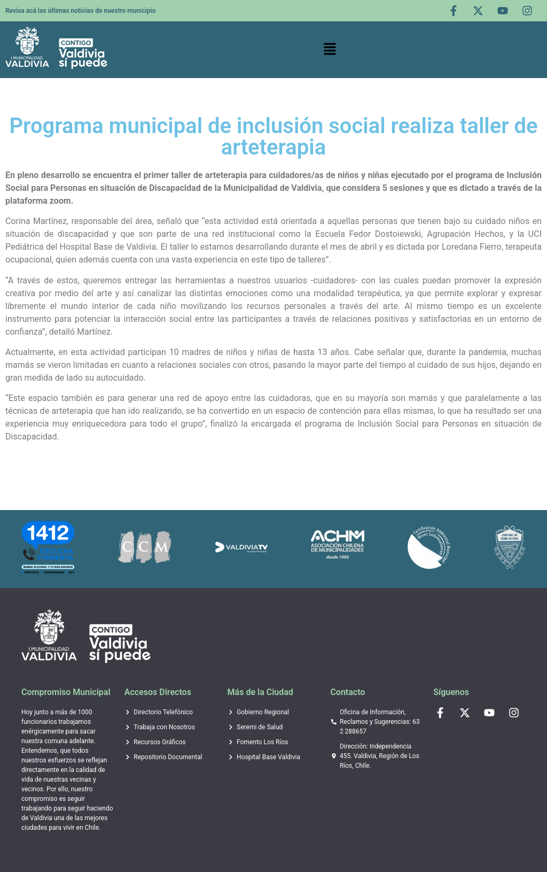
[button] (330, 49)
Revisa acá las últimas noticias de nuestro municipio (80, 10)
